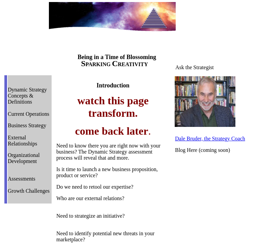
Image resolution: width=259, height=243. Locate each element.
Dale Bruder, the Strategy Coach (210, 138)
